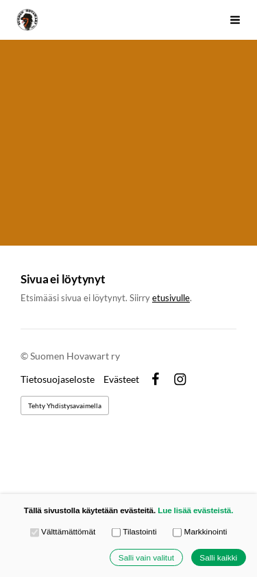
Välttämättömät (63, 532)
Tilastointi (134, 532)
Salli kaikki (218, 557)
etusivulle (171, 297)
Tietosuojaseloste (58, 379)
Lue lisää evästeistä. (195, 510)
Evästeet (121, 379)
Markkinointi (200, 532)
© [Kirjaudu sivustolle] (25, 356)
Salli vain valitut (146, 557)
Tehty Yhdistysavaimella (64, 405)
